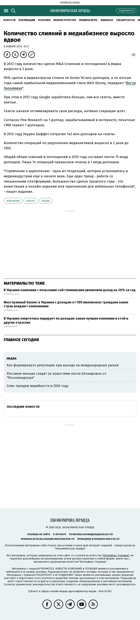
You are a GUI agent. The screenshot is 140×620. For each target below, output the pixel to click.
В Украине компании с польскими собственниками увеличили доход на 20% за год (70, 290)
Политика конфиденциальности (91, 534)
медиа (46, 200)
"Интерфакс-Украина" (115, 555)
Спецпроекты (125, 20)
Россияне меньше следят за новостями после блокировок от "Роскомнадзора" (56, 376)
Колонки (44, 20)
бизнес (30, 200)
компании (13, 200)
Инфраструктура (64, 20)
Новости (9, 20)
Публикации (26, 20)
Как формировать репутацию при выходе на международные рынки (63, 365)
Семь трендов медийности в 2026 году (37, 386)
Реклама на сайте (38, 534)
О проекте (59, 534)
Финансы (106, 20)
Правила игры (88, 20)
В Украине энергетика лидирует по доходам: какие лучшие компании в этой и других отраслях (66, 320)
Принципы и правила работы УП (98, 539)
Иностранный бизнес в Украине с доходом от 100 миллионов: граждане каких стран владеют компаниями (66, 304)
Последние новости (23, 407)
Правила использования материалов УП (47, 539)
